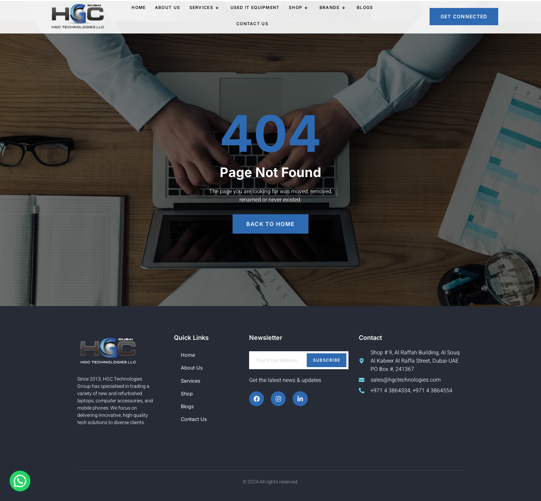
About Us (151, 16)
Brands (308, 16)
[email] (298, 360)
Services (186, 16)
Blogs (338, 16)
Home (125, 16)
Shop (276, 16)
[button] (20, 481)
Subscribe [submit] (327, 360)
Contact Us (370, 16)
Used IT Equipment (234, 16)
